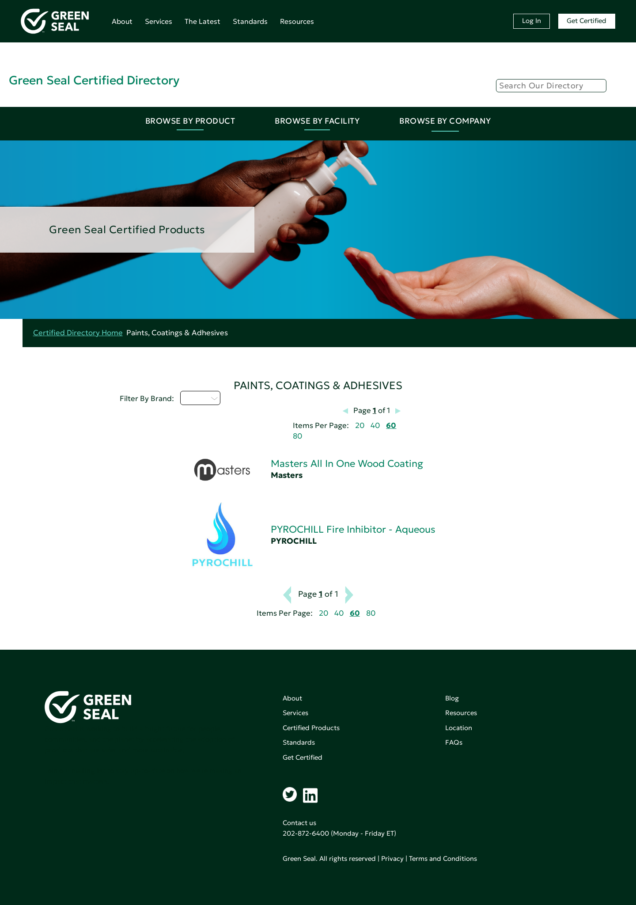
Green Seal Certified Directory (94, 80)
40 (375, 425)
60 (391, 425)
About (122, 21)
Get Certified (586, 20)
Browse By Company (445, 121)
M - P (200, 398)
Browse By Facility (317, 121)
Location (458, 727)
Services (158, 21)
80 (297, 436)
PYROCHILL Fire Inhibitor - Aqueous (353, 529)
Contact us (299, 822)
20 (359, 425)
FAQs (453, 742)
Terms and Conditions (443, 858)
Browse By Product (190, 121)
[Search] (551, 85)
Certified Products (311, 727)
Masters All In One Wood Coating (347, 464)
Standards (250, 21)
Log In (531, 20)
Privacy (392, 858)
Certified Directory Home (78, 332)
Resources (297, 21)
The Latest (202, 21)
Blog (452, 698)
